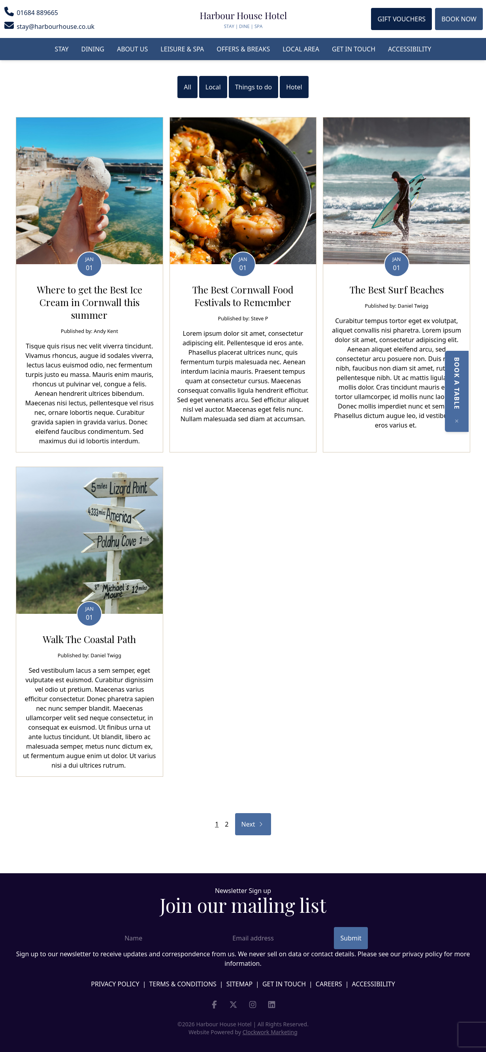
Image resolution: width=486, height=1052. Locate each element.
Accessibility (409, 49)
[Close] (474, 421)
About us (132, 49)
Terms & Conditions (182, 984)
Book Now (459, 19)
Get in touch (353, 49)
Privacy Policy (115, 984)
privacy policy (422, 954)
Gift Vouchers (401, 19)
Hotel (294, 87)
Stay (62, 49)
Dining (93, 49)
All (187, 87)
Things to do (253, 87)
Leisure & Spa (182, 49)
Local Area (301, 49)
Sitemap (239, 984)
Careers (329, 984)
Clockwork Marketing (270, 1032)
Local (213, 87)
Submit (350, 938)
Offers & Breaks (243, 49)
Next (255, 824)
